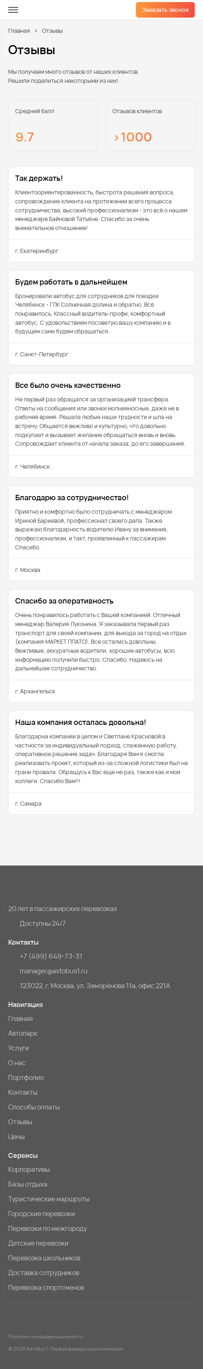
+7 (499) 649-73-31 (51, 956)
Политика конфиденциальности (45, 1336)
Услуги (18, 1047)
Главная (19, 30)
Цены (16, 1136)
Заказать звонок (165, 10)
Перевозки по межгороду (47, 1228)
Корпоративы (29, 1169)
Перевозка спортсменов (46, 1287)
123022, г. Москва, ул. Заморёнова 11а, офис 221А (95, 985)
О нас (17, 1062)
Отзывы (20, 1121)
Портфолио (26, 1077)
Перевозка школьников (44, 1257)
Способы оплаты (34, 1107)
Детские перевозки (38, 1243)
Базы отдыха (27, 1184)
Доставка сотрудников (43, 1272)
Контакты (22, 1092)
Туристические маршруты (48, 1198)
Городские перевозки (41, 1213)
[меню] (13, 10)
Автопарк (22, 1033)
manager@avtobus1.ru (54, 970)
